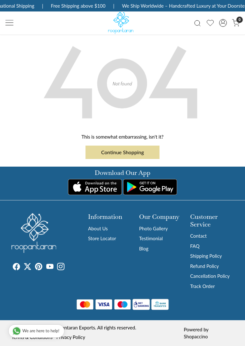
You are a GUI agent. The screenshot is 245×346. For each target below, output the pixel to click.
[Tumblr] (68, 267)
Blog (143, 248)
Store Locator (102, 238)
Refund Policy (204, 266)
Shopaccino (196, 336)
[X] (28, 267)
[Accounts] (223, 23)
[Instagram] (61, 267)
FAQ (195, 246)
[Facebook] (16, 267)
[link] (197, 23)
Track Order (202, 286)
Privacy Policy (70, 337)
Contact (198, 236)
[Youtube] (50, 267)
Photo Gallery (153, 228)
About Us (98, 228)
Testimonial (151, 238)
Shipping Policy (206, 256)
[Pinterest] (39, 267)
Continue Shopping (122, 152)
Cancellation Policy (210, 276)
